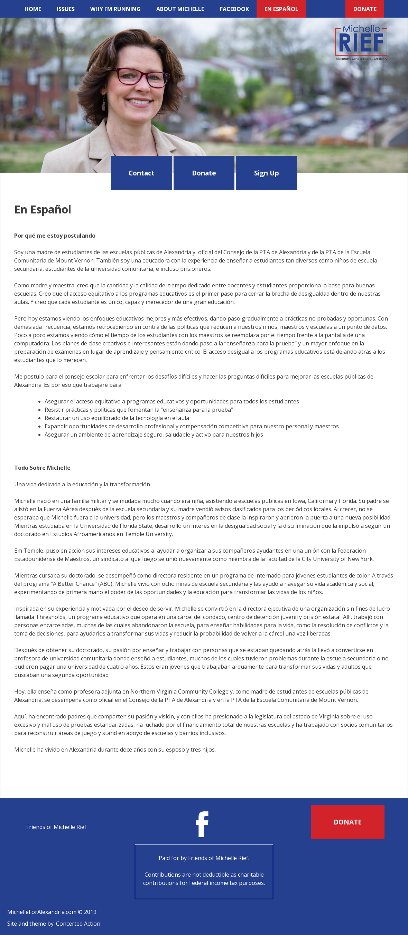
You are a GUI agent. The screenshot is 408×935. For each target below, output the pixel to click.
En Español (281, 9)
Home (33, 9)
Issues (66, 9)
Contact (142, 173)
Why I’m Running (115, 9)
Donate (365, 9)
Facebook (234, 9)
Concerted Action (78, 923)
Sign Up (266, 173)
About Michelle (180, 9)
